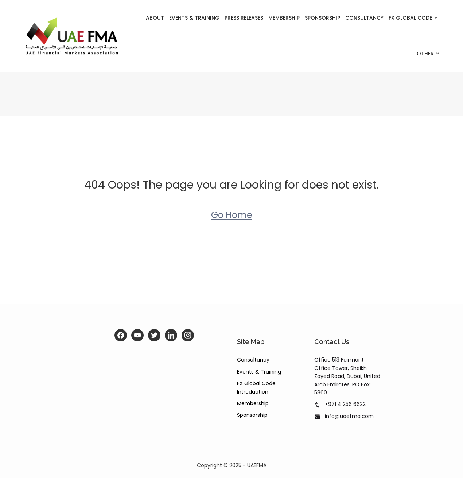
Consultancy (364, 17)
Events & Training (194, 17)
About (155, 17)
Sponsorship (322, 17)
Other (425, 53)
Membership (284, 17)
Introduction (252, 391)
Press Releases (244, 17)
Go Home (231, 215)
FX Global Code (410, 17)
